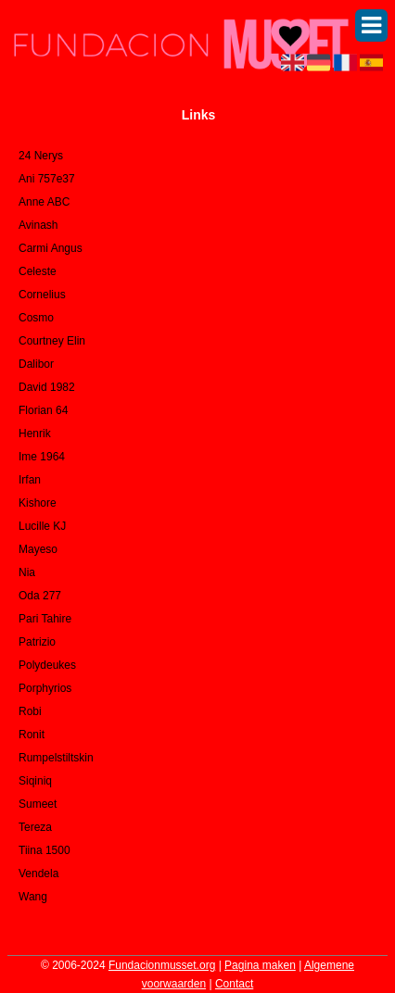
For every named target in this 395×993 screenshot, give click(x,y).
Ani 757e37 (47, 178)
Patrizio (37, 641)
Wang (33, 896)
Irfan (30, 479)
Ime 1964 (42, 456)
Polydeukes (47, 665)
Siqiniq (35, 780)
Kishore (38, 502)
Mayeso (38, 549)
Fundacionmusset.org (161, 965)
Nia (27, 572)
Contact (234, 983)
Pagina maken (260, 965)
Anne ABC (44, 201)
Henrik (35, 433)
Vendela (38, 873)
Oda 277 (40, 595)
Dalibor (36, 364)
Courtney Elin (52, 340)
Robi (30, 711)
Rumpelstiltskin (56, 757)
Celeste (38, 271)
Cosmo (36, 317)
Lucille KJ (42, 526)
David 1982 (47, 387)
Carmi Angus (51, 248)
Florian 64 (43, 410)
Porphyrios (45, 688)
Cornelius (42, 294)
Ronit (32, 734)
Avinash (38, 225)
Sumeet (38, 804)
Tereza (35, 827)
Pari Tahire (45, 618)
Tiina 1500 (44, 850)
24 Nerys (41, 155)
